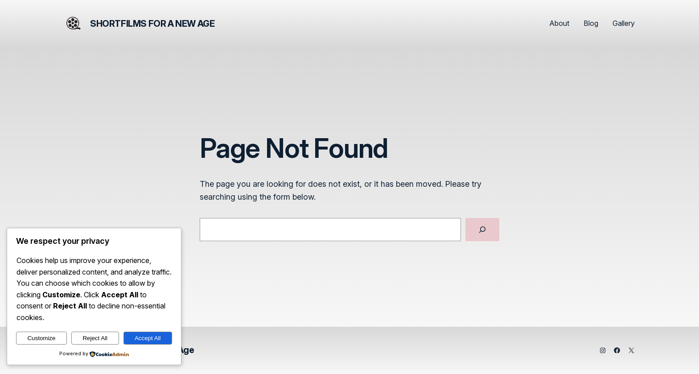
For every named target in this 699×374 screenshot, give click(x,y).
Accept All (148, 338)
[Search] (482, 229)
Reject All (94, 338)
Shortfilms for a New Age (152, 23)
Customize (41, 338)
